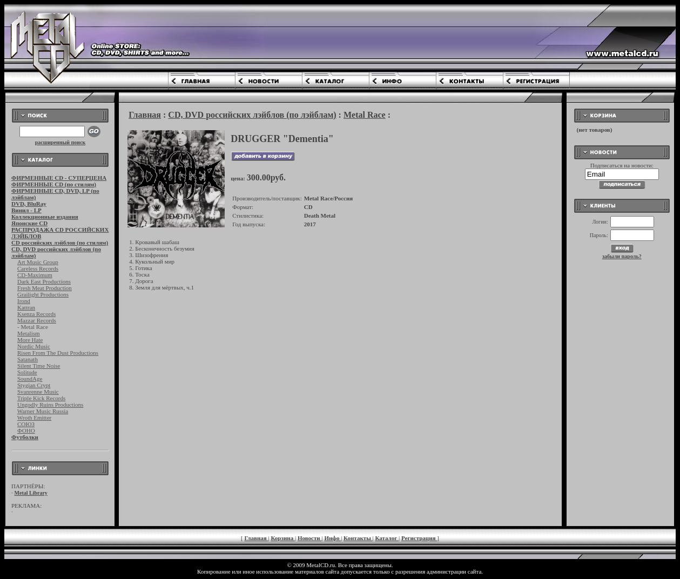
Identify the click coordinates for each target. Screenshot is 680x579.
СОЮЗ (26, 424)
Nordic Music (33, 346)
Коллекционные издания (44, 216)
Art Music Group (37, 262)
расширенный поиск (60, 142)
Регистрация (419, 538)
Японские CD (29, 223)
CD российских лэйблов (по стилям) (59, 242)
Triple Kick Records (41, 398)
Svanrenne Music (38, 391)
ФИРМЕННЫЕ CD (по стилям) (53, 184)
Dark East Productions (44, 281)
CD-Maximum (34, 275)
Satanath (27, 359)
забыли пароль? (622, 256)
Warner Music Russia (42, 411)
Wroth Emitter (34, 417)
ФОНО (26, 430)
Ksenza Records (36, 314)
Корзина (283, 538)
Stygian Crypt (33, 385)
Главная (145, 114)
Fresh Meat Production (44, 288)
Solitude (27, 372)
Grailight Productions (43, 294)
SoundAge (29, 378)
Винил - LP (26, 210)
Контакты (358, 538)
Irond (23, 301)
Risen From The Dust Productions (57, 352)
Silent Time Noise (38, 365)
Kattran (26, 307)
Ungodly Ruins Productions (50, 404)
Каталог (387, 538)
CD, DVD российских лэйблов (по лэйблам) (252, 114)
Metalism (28, 333)
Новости (310, 538)
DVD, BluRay (28, 203)
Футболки (24, 437)
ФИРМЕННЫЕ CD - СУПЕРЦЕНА (58, 177)
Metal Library (31, 493)
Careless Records (37, 268)
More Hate (30, 339)
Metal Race (365, 114)
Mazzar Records (36, 320)
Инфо (332, 538)
